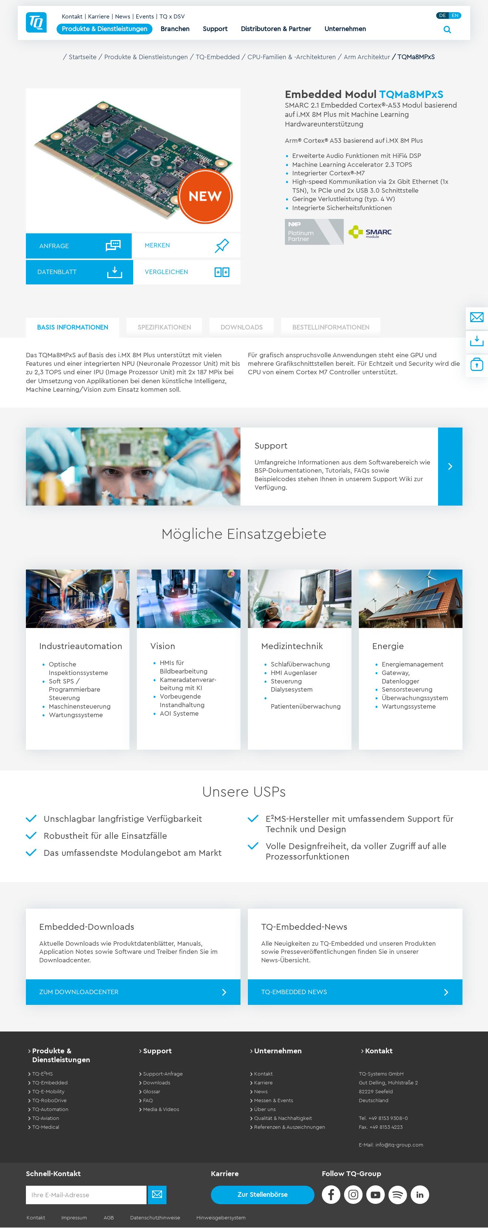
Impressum (72, 1219)
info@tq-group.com (399, 1146)
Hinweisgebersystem (214, 1219)
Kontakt (73, 19)
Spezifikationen (172, 329)
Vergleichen (169, 272)
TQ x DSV (173, 19)
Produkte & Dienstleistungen (148, 57)
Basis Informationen (75, 329)
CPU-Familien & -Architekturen (296, 57)
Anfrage (54, 245)
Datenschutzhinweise (150, 1219)
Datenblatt (59, 272)
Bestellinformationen (349, 329)
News (123, 19)
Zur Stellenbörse (262, 1196)
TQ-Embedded (221, 57)
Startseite (83, 57)
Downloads (255, 329)
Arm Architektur (372, 57)
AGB (105, 1219)
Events (146, 19)
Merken (159, 245)
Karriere (100, 19)
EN (456, 18)
